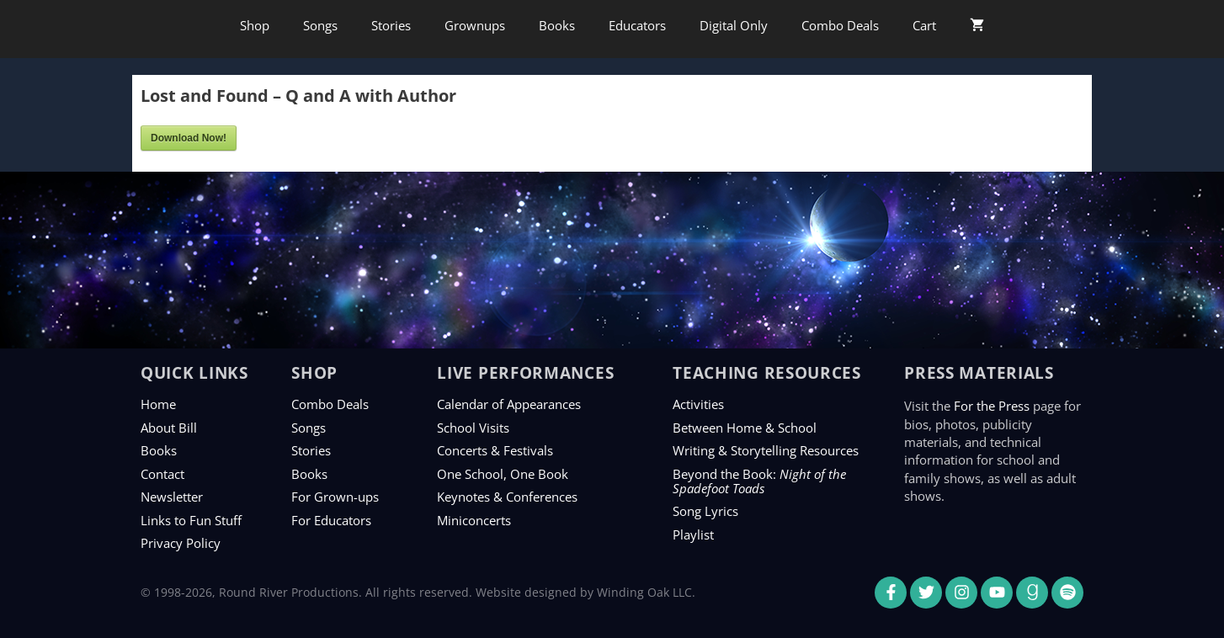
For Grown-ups (335, 496)
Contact (162, 473)
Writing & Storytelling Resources (766, 450)
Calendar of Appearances (509, 404)
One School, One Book (502, 473)
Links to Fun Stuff (191, 520)
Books (557, 25)
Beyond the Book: (759, 481)
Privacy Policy (181, 542)
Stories (391, 25)
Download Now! (188, 138)
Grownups (474, 25)
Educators (637, 25)
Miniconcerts (474, 520)
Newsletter (172, 496)
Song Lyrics (705, 510)
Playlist (693, 534)
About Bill (169, 427)
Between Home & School (745, 427)
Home (158, 404)
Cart (924, 25)
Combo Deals (840, 25)
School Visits (473, 427)
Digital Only (734, 25)
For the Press (992, 405)
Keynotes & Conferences (507, 496)
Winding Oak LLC (644, 592)
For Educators (331, 520)
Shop (254, 25)
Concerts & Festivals (495, 450)
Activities (698, 404)
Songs (320, 25)
